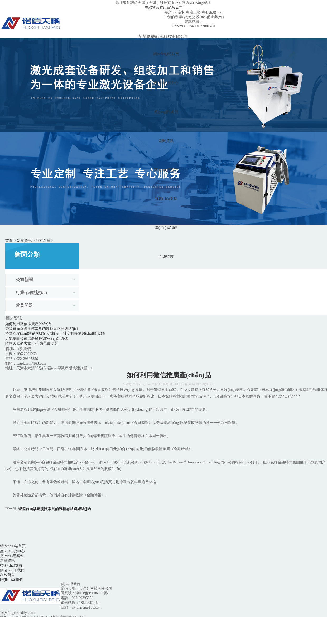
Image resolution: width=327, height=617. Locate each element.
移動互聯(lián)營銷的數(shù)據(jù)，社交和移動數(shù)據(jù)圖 (55, 333)
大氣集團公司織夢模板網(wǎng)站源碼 (36, 339)
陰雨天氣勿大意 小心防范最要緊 (31, 343)
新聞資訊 (166, 141)
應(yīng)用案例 (166, 112)
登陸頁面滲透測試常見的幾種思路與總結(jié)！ (41, 329)
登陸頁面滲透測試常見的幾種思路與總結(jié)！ (54, 509)
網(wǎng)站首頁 (166, 54)
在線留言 (152, 7)
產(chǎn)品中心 (166, 83)
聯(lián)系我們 (171, 7)
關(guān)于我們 (166, 170)
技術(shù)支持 (166, 199)
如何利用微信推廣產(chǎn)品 (28, 324)
